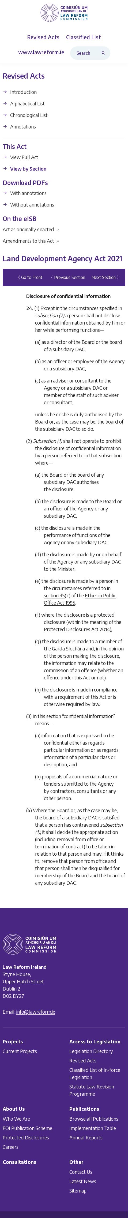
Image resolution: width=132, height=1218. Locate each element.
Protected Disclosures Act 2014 (77, 629)
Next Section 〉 (106, 277)
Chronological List (25, 115)
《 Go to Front (29, 277)
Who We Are (16, 1119)
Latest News (82, 1181)
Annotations (19, 126)
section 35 (54, 595)
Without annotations (28, 204)
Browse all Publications (93, 1119)
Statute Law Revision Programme (91, 1090)
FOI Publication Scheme (27, 1128)
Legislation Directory (91, 1051)
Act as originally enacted (31, 229)
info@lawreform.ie (35, 1012)
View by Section (24, 168)
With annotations (25, 193)
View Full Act (20, 157)
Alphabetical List (24, 103)
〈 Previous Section (67, 277)
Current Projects (20, 1051)
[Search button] (104, 53)
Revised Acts (82, 1061)
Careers (10, 1147)
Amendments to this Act (31, 241)
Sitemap (77, 1190)
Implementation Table (92, 1128)
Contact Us (80, 1172)
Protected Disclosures (26, 1137)
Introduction (20, 92)
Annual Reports (86, 1137)
